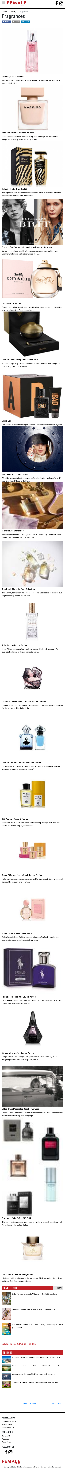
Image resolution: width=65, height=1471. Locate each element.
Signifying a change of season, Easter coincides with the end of (36, 1382)
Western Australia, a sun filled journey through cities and (33, 1374)
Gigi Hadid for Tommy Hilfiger (15, 474)
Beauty (13, 11)
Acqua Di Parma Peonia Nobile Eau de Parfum (22, 875)
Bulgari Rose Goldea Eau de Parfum (18, 933)
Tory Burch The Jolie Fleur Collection (18, 589)
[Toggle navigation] (4, 2)
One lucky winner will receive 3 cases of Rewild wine (33, 1309)
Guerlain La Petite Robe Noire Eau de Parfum (21, 763)
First (25, 1403)
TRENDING (7, 1352)
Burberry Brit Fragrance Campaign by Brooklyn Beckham (27, 247)
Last (60, 1403)
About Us (5, 1439)
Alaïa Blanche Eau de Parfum (14, 645)
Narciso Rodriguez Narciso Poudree (18, 133)
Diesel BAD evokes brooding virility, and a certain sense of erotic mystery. (32, 424)
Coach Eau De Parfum (11, 303)
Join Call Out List (8, 1427)
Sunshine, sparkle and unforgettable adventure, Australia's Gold (36, 1357)
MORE (59, 1288)
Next (53, 1403)
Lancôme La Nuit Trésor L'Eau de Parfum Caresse (24, 701)
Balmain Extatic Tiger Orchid (14, 189)
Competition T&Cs (9, 1421)
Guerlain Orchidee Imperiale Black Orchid (20, 360)
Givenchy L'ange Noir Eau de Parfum (18, 1053)
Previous (33, 1403)
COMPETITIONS (10, 1288)
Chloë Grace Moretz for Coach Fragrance (20, 1109)
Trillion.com (36, 1467)
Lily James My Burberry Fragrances (17, 1274)
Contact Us (6, 1436)
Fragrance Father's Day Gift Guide (17, 1218)
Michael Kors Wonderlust (13, 531)
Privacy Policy (7, 1424)
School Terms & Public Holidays (19, 1343)
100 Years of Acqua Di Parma (15, 819)
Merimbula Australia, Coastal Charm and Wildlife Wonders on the (36, 1366)
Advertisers (6, 1442)
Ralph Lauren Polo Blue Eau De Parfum (19, 997)
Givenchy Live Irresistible (13, 76)
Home (4, 11)
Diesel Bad (6, 421)
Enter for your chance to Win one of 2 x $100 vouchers (34, 1294)
